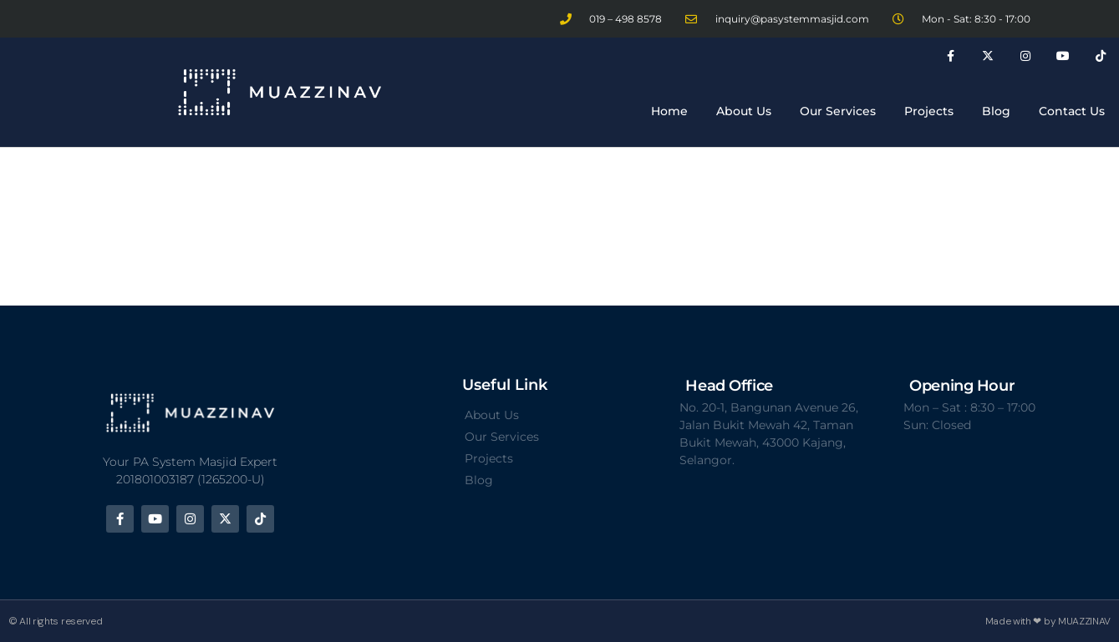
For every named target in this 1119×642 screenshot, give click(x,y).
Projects (929, 111)
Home (669, 111)
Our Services (838, 111)
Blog (996, 111)
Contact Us (1072, 111)
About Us (743, 111)
